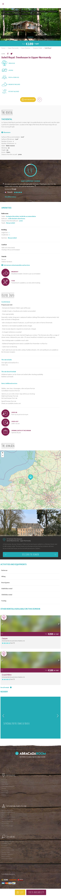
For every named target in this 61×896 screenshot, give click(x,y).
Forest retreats (5, 856)
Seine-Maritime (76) (13, 541)
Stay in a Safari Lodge (7, 850)
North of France (6, 848)
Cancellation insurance (8, 874)
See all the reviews (10, 197)
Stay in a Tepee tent (7, 821)
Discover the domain (30, 554)
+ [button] (2, 453)
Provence (4, 780)
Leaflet (44, 508)
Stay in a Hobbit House (8, 817)
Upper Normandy (13, 48)
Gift (21, 892)
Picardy (3, 788)
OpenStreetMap (51, 508)
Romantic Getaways (7, 854)
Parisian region (5, 852)
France (3, 48)
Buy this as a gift (29, 99)
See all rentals (4, 687)
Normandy (4, 790)
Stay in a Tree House (7, 810)
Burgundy (4, 782)
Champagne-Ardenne (7, 786)
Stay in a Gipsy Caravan (8, 819)
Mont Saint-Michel (6, 858)
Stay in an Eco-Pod (6, 815)
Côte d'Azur (4, 784)
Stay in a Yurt (5, 823)
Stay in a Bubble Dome (8, 812)
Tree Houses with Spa (7, 841)
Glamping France (6, 843)
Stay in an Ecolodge (7, 826)
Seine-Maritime (25, 48)
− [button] (2, 455)
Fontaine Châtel (37, 48)
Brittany (3, 795)
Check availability (36, 892)
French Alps (4, 793)
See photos (30, 37)
